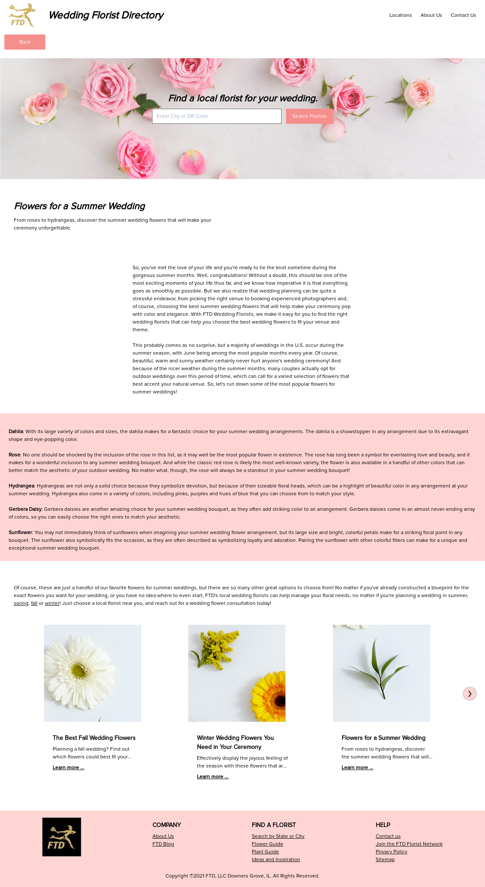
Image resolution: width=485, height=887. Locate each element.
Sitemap (385, 859)
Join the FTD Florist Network (409, 844)
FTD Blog (163, 844)
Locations (401, 15)
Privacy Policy (391, 852)
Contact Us (463, 15)
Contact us (388, 836)
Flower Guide (267, 844)
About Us (431, 15)
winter (52, 603)
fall (34, 603)
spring (21, 603)
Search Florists (309, 116)
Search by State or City (278, 836)
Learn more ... (68, 767)
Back (25, 42)
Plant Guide (265, 852)
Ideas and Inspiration (276, 859)
